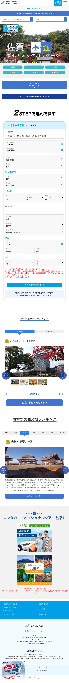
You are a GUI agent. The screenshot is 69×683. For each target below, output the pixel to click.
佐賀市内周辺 (19, 331)
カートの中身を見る (34, 8)
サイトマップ (42, 667)
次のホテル (62, 375)
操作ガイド (42, 614)
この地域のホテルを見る (34, 496)
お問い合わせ (42, 670)
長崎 (55, 67)
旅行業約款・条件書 (10, 604)
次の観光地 (65, 470)
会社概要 (41, 609)
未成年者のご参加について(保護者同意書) (17, 609)
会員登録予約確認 (58, 3)
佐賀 (24, 432)
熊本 (12, 72)
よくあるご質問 (8, 614)
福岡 (12, 67)
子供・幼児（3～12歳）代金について (17, 277)
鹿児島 (55, 72)
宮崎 (33, 72)
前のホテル (6, 375)
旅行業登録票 (43, 604)
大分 (33, 67)
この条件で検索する (34, 285)
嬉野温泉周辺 (49, 331)
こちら (38, 656)
